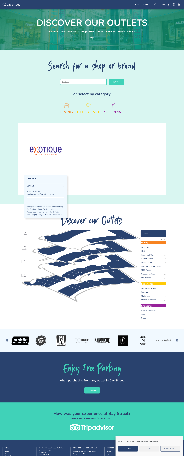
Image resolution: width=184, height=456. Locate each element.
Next (177, 340)
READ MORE (92, 390)
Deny (149, 448)
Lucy (143, 314)
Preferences (170, 448)
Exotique (145, 292)
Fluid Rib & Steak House (151, 266)
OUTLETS (136, 4)
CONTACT (146, 4)
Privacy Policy (10, 454)
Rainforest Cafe (147, 255)
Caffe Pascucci (147, 258)
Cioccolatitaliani (148, 274)
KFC (143, 251)
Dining (109, 451)
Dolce (143, 318)
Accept (128, 448)
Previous (7, 340)
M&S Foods (146, 270)
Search (116, 82)
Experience (110, 454)
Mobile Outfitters (148, 288)
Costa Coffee (146, 262)
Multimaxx (145, 296)
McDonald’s (146, 277)
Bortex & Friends (148, 310)
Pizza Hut (145, 247)
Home (7, 451)
